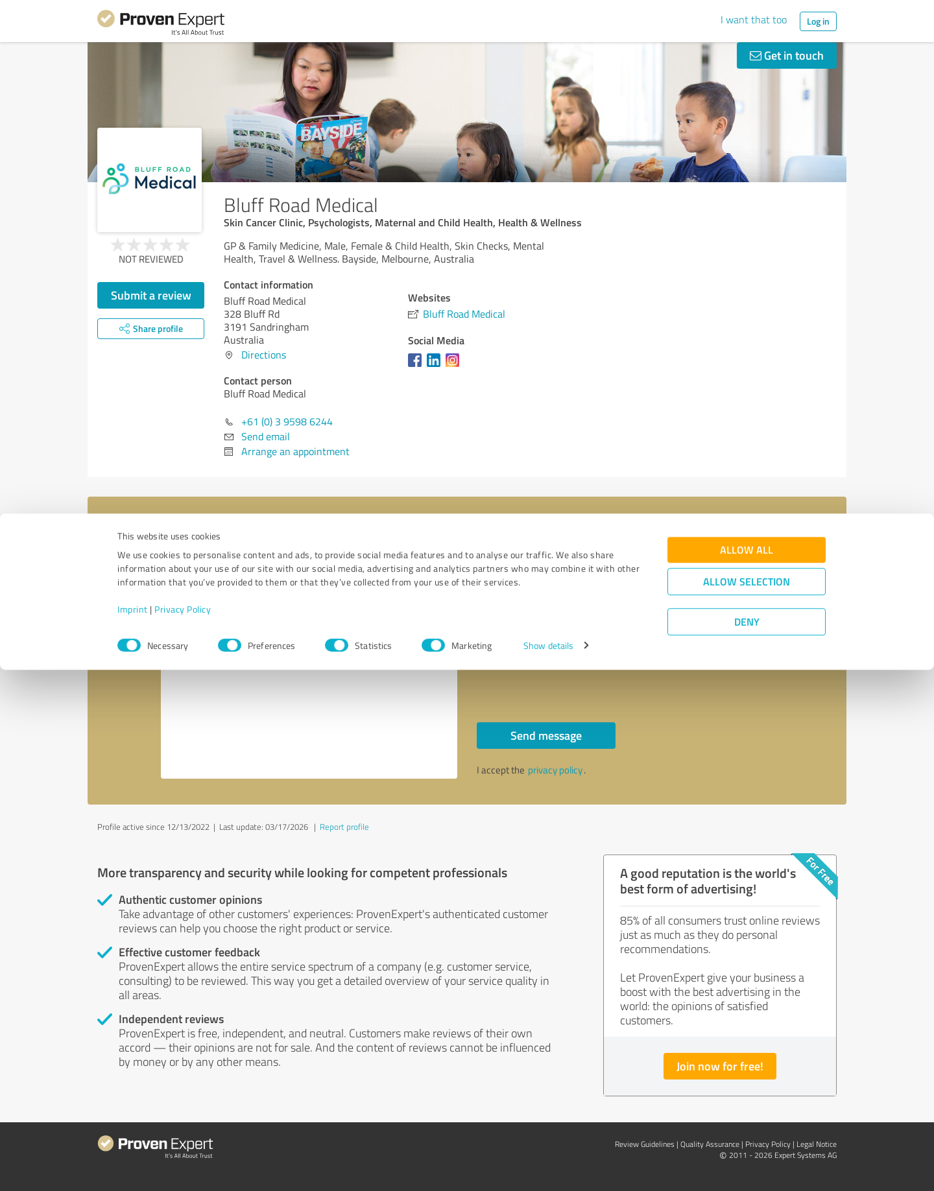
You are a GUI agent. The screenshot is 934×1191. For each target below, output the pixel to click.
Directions (263, 355)
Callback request (532, 645)
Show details (548, 1167)
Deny (747, 1142)
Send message (546, 735)
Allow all (746, 1070)
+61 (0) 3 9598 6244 (287, 421)
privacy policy (555, 770)
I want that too (754, 19)
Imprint (132, 1130)
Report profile (344, 826)
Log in (818, 21)
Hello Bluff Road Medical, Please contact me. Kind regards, (309, 667)
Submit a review (151, 295)
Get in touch (787, 55)
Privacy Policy (182, 1130)
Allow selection (746, 1102)
